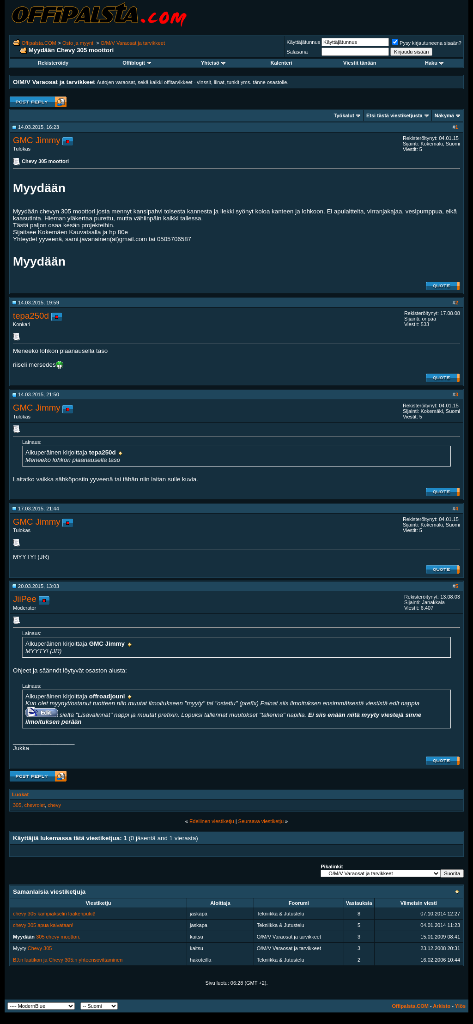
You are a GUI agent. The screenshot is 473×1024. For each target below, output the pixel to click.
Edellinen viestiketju (211, 821)
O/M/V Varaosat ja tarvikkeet (133, 43)
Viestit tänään (359, 63)
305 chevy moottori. (58, 936)
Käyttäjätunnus (303, 42)
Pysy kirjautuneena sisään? (426, 43)
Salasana (297, 52)
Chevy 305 (40, 948)
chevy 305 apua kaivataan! (43, 925)
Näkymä (444, 115)
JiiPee (24, 599)
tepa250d (31, 316)
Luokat (20, 794)
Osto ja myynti (78, 43)
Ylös (460, 1006)
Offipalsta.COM (39, 43)
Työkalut (344, 115)
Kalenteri (281, 63)
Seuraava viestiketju (261, 821)
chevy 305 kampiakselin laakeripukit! (54, 913)
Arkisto (441, 1006)
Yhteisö (213, 63)
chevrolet (34, 805)
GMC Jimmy (37, 140)
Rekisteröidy (53, 63)
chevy (54, 805)
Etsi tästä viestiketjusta (394, 115)
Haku (434, 63)
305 (17, 805)
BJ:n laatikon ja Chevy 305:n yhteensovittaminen (67, 960)
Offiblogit (136, 63)
